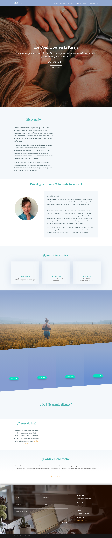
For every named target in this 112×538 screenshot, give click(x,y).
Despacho (25, 276)
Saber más (14, 378)
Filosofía (56, 3)
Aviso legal (44, 536)
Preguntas (78, 3)
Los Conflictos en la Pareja (56, 47)
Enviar (64, 522)
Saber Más (42, 377)
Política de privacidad (34, 536)
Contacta (86, 276)
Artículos (70, 3)
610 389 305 (56, 476)
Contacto (92, 3)
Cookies (24, 536)
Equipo (84, 3)
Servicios (62, 3)
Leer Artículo (56, 67)
